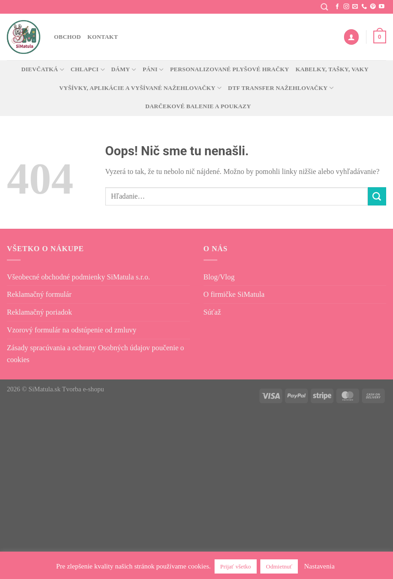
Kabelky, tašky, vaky (332, 69)
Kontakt (102, 36)
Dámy (123, 69)
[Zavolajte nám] (364, 7)
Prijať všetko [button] (235, 566)
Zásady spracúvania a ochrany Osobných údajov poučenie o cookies (95, 353)
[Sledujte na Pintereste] (373, 7)
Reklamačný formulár (39, 294)
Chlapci (87, 69)
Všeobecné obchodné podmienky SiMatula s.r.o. (78, 277)
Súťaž (212, 312)
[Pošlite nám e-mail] (355, 7)
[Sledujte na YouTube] (381, 7)
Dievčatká (43, 69)
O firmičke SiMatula (234, 294)
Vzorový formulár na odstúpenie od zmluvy (71, 330)
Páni (153, 69)
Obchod (67, 36)
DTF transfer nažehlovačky (281, 88)
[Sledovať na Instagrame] (346, 7)
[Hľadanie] (324, 7)
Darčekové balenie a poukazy (198, 106)
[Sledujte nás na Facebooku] (337, 7)
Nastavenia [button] (319, 566)
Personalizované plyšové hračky (229, 69)
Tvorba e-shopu (83, 389)
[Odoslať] (377, 196)
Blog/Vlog (219, 277)
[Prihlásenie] (351, 36)
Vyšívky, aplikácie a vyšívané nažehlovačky (140, 88)
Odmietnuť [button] (279, 566)
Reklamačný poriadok (39, 312)
